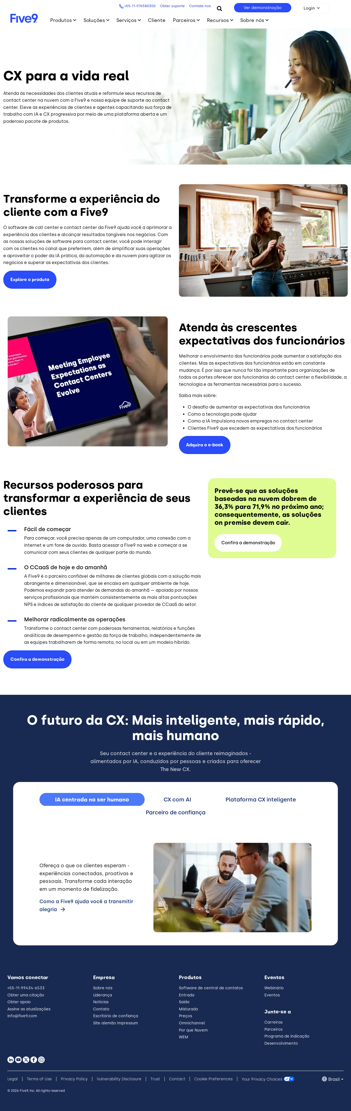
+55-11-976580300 (138, 6)
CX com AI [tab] (177, 799)
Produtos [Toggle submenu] (61, 20)
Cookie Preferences (213, 1079)
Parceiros (273, 1029)
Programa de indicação (286, 1036)
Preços (185, 1016)
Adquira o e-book (204, 444)
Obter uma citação (25, 995)
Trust (155, 1079)
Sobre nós (102, 988)
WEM (183, 1037)
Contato (101, 1009)
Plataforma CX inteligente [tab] (261, 799)
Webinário (274, 988)
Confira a (37, 659)
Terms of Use (39, 1079)
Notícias (101, 1002)
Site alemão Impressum (115, 1023)
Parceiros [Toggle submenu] (184, 20)
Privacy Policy (74, 1079)
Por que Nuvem (193, 1030)
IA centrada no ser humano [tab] (92, 799)
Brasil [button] (334, 1079)
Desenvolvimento (281, 1043)
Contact (177, 1079)
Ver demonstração (263, 7)
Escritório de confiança (115, 1016)
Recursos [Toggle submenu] (218, 20)
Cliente (156, 20)
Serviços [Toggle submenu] (126, 20)
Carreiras (273, 1022)
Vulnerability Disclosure (119, 1079)
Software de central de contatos (211, 988)
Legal (12, 1079)
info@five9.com (22, 1016)
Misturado (188, 1009)
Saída (184, 1002)
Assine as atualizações (28, 1009)
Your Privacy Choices (262, 1079)
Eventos (272, 995)
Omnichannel (192, 1023)
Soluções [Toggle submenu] (94, 20)
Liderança (102, 995)
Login (309, 8)
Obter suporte (171, 6)
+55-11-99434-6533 (26, 988)
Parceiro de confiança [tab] (176, 812)
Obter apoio (19, 1002)
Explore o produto (29, 279)
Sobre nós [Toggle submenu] (252, 20)
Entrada (186, 995)
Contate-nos (199, 6)
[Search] (219, 8)
